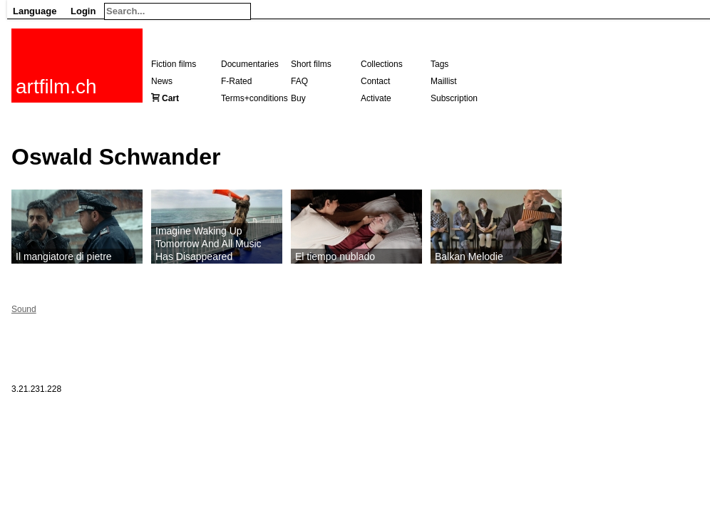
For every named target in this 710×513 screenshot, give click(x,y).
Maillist (444, 81)
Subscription (454, 98)
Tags (439, 64)
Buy (298, 98)
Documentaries (250, 64)
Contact (375, 81)
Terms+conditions (254, 98)
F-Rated (236, 81)
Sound (23, 309)
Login (83, 11)
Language (34, 11)
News (162, 81)
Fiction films (173, 64)
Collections (382, 64)
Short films (311, 64)
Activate (376, 98)
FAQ (299, 81)
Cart (170, 98)
